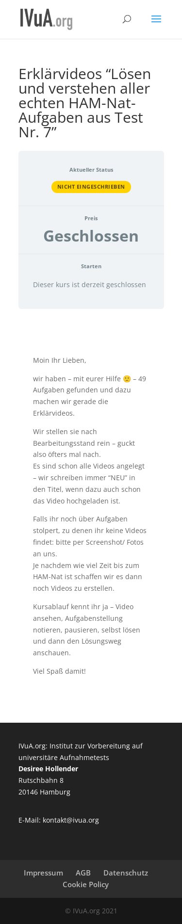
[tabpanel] (91, 516)
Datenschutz (125, 872)
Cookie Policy (86, 884)
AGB (83, 872)
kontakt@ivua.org (71, 820)
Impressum (43, 872)
